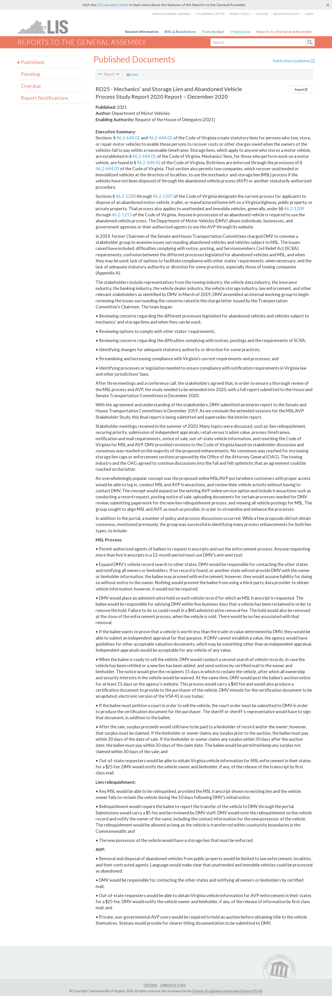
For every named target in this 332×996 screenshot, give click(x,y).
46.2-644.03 (107, 168)
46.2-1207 (163, 196)
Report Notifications (44, 98)
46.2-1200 (126, 196)
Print (132, 75)
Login (309, 13)
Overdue (31, 86)
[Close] (328, 5)
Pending (30, 74)
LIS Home (262, 13)
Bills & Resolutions (180, 32)
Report (301, 89)
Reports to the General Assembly (284, 32)
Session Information (142, 32)
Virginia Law (240, 32)
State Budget (213, 32)
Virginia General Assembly (171, 13)
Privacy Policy (240, 13)
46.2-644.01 (128, 137)
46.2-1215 (122, 214)
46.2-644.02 (160, 137)
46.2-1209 (294, 208)
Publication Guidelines (294, 60)
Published (32, 62)
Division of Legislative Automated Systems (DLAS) (227, 991)
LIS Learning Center (112, 5)
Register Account (286, 13)
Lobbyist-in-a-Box (173, 985)
